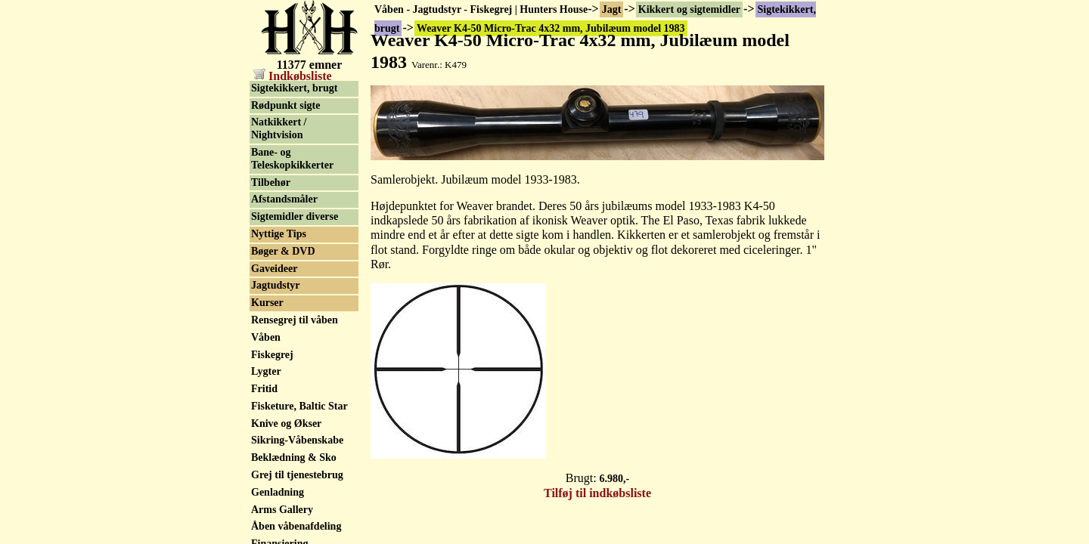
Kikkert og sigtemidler (689, 9)
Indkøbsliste (292, 76)
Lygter (266, 371)
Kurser (267, 302)
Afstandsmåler (284, 199)
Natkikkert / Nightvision (279, 128)
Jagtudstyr (275, 285)
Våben (266, 337)
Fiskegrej (272, 354)
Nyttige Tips (278, 234)
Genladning (277, 492)
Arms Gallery (282, 509)
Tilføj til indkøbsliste (597, 493)
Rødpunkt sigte (285, 105)
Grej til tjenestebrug (297, 475)
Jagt (612, 9)
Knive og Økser (286, 423)
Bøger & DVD (283, 251)
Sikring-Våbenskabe (297, 440)
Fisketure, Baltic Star (299, 406)
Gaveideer (274, 268)
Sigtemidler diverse (294, 216)
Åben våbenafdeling (296, 526)
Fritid (264, 388)
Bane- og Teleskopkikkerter (292, 159)
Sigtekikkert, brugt (294, 88)
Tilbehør (270, 182)
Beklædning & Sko (294, 457)
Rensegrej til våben (294, 320)
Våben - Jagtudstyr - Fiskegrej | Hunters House (481, 9)
